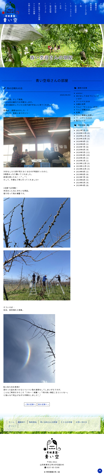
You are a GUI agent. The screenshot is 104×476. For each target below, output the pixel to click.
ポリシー (12, 426)
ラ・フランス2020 (84, 118)
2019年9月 (80, 171)
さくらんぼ (86, 10)
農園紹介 (96, 7)
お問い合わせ (29, 9)
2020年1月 (80, 160)
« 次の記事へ (30, 404)
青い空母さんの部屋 (39, 11)
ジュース (45, 9)
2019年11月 (81, 166)
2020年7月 (80, 147)
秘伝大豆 (55, 9)
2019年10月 (81, 169)
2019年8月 (80, 174)
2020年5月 (80, 152)
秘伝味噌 (50, 9)
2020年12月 (81, 133)
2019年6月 (80, 180)
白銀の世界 (81, 104)
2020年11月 (81, 136)
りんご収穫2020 (83, 109)
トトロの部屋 (34, 9)
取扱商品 (91, 7)
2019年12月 (81, 163)
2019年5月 (80, 182)
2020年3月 (80, 158)
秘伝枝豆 (75, 9)
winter (79, 93)
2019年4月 (80, 185)
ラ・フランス (70, 11)
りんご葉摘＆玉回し (84, 115)
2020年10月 (81, 138)
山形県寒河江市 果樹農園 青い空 (10, 12)
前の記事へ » (43, 404)
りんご (65, 8)
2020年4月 (80, 155)
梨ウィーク (81, 120)
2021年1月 (80, 130)
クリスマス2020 (83, 101)
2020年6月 (80, 149)
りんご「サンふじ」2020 (87, 107)
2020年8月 (80, 144)
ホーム (101, 6)
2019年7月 (80, 177)
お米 (60, 7)
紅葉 (78, 112)
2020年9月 (80, 141)
